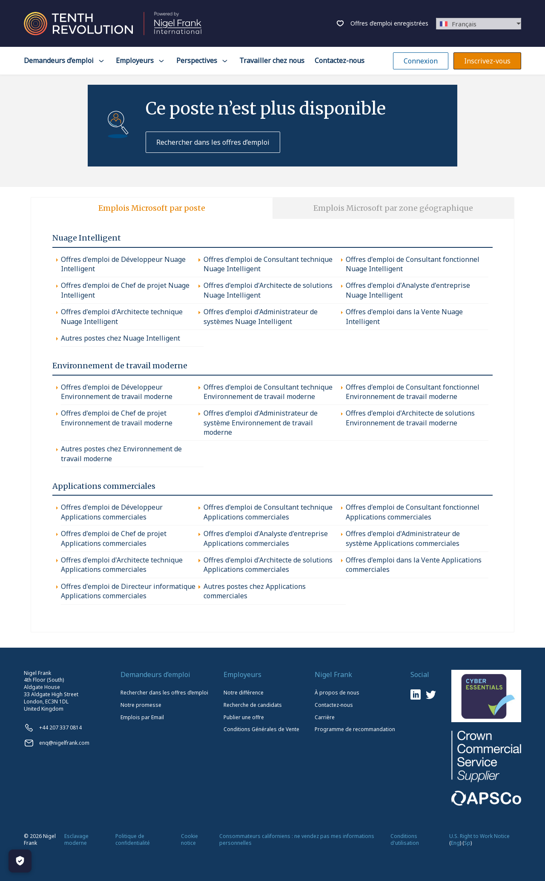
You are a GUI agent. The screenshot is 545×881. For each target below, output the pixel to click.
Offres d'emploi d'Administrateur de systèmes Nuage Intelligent (261, 316)
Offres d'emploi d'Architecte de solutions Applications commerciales (268, 564)
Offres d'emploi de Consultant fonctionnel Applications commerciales (412, 511)
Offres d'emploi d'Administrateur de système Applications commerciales (403, 538)
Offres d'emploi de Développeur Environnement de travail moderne (116, 391)
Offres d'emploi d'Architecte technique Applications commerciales (122, 564)
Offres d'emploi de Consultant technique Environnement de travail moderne (268, 391)
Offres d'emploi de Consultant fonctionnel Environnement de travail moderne (412, 391)
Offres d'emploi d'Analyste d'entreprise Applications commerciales (266, 538)
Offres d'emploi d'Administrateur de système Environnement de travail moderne (261, 422)
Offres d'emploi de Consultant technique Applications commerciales (268, 511)
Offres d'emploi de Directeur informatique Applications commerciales (128, 591)
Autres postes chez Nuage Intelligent (120, 338)
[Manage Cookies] (20, 860)
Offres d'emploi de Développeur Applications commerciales (112, 511)
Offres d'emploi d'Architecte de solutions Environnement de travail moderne (410, 417)
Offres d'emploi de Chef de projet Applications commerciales (113, 538)
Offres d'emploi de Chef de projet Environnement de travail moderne (116, 417)
